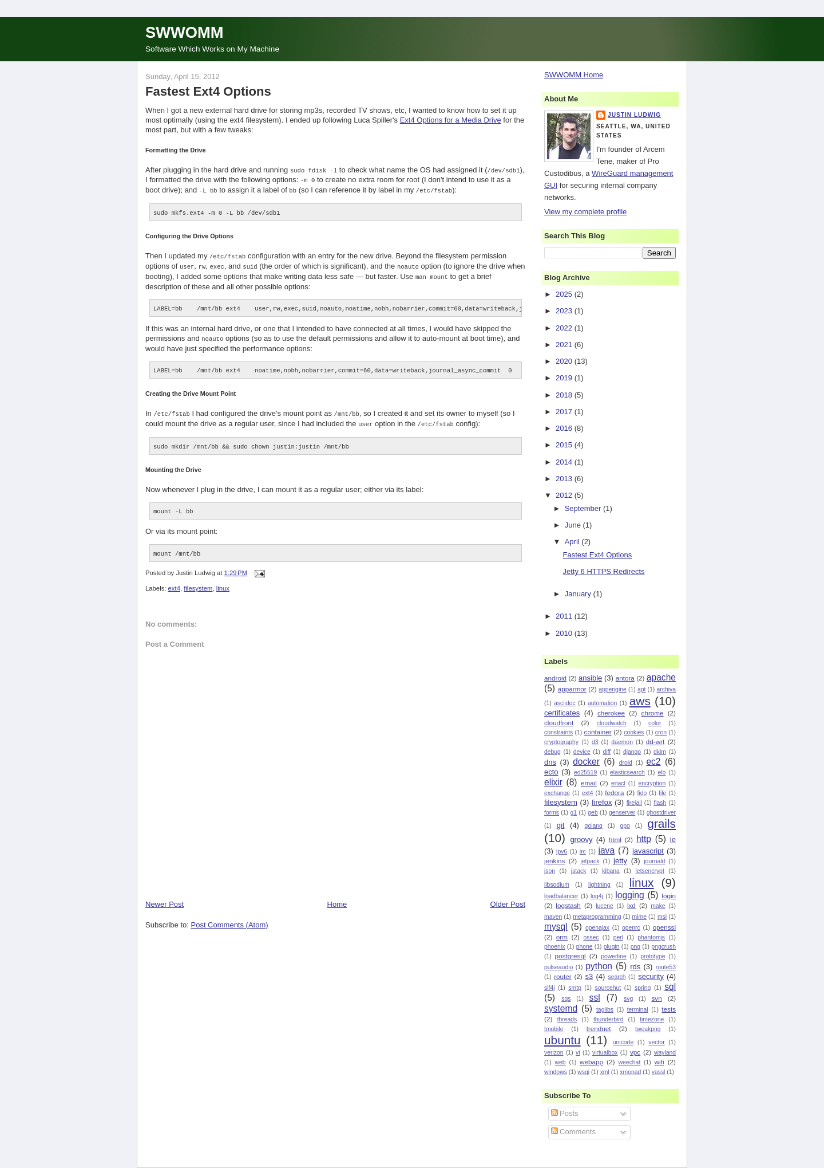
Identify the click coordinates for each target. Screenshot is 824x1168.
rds (635, 966)
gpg (624, 826)
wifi (659, 1061)
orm (562, 937)
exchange (557, 793)
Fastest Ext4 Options (208, 91)
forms (551, 812)
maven (553, 917)
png (635, 946)
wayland (665, 1052)
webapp (591, 1061)
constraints (558, 732)
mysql (556, 926)
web (560, 1062)
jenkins (554, 860)
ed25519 (585, 772)
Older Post (507, 898)
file (662, 793)
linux (222, 583)
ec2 (653, 761)
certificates (562, 713)
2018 (565, 395)
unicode (623, 1042)
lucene (604, 906)
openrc (631, 928)
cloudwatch (612, 723)
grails (661, 823)
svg (628, 999)
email (589, 782)
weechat (630, 1062)
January (579, 593)
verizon (554, 1052)
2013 (565, 478)
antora (625, 678)
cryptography (561, 742)
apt (641, 689)
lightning (599, 885)
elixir (553, 782)
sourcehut (608, 988)
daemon (622, 742)
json (549, 871)
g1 (573, 812)
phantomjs (651, 937)
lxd (631, 905)
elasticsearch (627, 772)
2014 (565, 462)
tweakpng (647, 1029)
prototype (652, 956)
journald (654, 861)
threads (567, 1019)
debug (552, 752)
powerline (613, 956)
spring (643, 988)
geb (592, 812)
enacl (618, 783)
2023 (565, 310)
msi (662, 917)
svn (656, 998)
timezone (652, 1019)
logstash (568, 905)
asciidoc (565, 703)
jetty (620, 860)
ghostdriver (661, 812)
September (584, 508)
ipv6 (561, 851)
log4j (597, 896)
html (615, 839)
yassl (658, 1072)
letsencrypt (650, 871)
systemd (560, 1008)
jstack (579, 871)
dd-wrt (655, 741)
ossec (591, 937)
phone (584, 946)
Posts (565, 1113)
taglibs (604, 1009)
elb (661, 772)
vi (578, 1052)
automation (602, 703)
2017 (565, 411)
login (668, 895)
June (574, 525)
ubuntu (562, 1040)
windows (555, 1072)
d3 (595, 742)
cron (661, 732)
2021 (565, 344)
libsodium (556, 885)
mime (639, 917)
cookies (634, 732)
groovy (581, 839)
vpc (635, 1052)
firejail (634, 803)
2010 (565, 633)
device (582, 752)
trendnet (599, 1028)
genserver (622, 812)
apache (661, 677)
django (632, 752)
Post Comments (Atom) (229, 919)
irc (583, 851)
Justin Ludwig (634, 115)
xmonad (630, 1072)
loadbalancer (561, 896)
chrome (652, 713)
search (616, 977)
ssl (594, 997)
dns (550, 762)
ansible (590, 678)
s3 (589, 976)
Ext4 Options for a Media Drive (450, 120)
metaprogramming (597, 917)
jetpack (589, 861)
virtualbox (604, 1052)
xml (604, 1072)
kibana (611, 871)
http (643, 839)
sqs (566, 999)
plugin (612, 946)
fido (642, 793)
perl (618, 937)
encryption (651, 783)
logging (629, 895)
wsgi (583, 1072)
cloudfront (558, 722)
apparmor (572, 689)
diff (607, 752)
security (651, 976)
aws (640, 700)
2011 (565, 616)
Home (337, 898)
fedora (614, 792)
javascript (648, 851)
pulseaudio (558, 967)
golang (594, 826)
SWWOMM (184, 32)
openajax (597, 928)
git (561, 825)
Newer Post (164, 898)
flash (659, 803)
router (563, 976)
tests (668, 1009)
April (573, 541)
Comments (573, 1131)
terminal (637, 1009)
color (654, 723)
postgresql (570, 955)
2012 (565, 495)
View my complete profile (585, 211)
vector (656, 1042)
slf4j (549, 988)
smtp (574, 988)
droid (625, 763)
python (598, 966)
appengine (613, 689)
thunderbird (608, 1019)
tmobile (554, 1029)
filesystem (198, 583)
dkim (659, 752)
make (658, 906)
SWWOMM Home (573, 74)
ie (673, 839)
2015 (565, 445)
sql (670, 987)
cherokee (611, 713)
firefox (602, 802)
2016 (565, 428)
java (606, 850)
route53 (666, 967)
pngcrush (663, 946)
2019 (565, 377)
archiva (666, 689)
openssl (664, 927)
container (598, 732)
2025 (565, 294)
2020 (565, 361)
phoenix (554, 946)
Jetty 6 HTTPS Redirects (603, 571)
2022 (565, 328)
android (555, 678)
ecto (551, 772)
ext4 (174, 583)
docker (586, 761)
